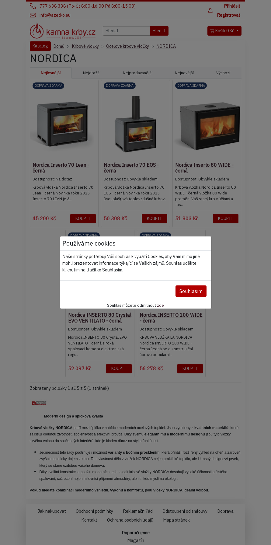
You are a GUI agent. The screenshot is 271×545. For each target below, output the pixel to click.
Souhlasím (191, 291)
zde (160, 305)
